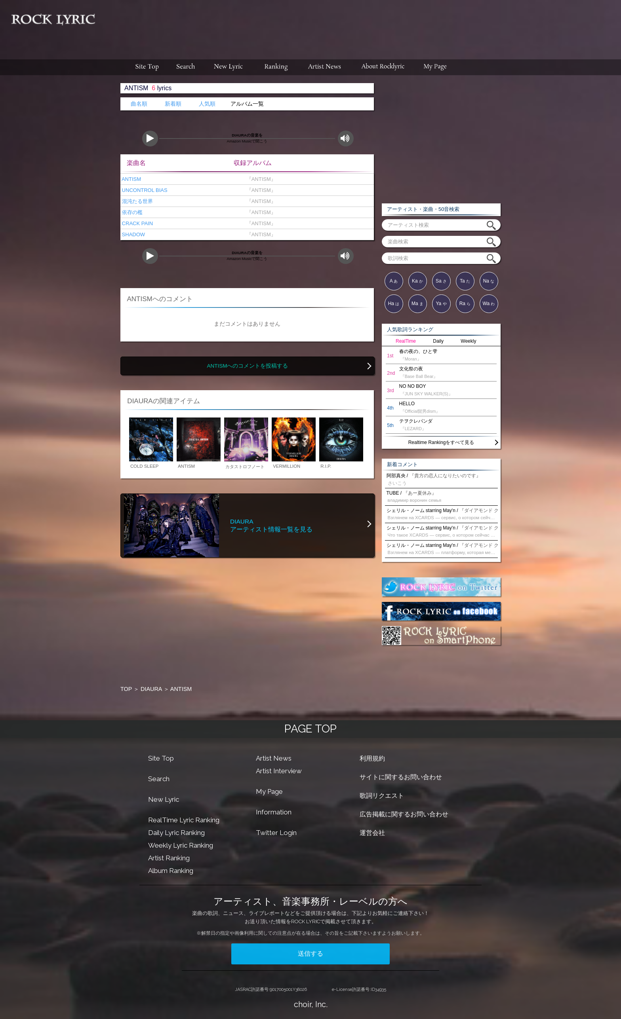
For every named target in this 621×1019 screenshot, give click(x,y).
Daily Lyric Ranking (176, 833)
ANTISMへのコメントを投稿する (247, 366)
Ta (465, 281)
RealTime (406, 341)
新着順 (173, 104)
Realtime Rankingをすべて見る (441, 442)
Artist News (273, 758)
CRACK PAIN (136, 223)
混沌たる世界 (136, 201)
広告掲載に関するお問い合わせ (404, 814)
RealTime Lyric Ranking (183, 820)
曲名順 (139, 104)
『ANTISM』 (259, 179)
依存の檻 (131, 212)
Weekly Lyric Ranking (180, 845)
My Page (269, 791)
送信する (310, 953)
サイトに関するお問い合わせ (401, 777)
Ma (417, 303)
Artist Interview (279, 771)
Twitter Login (276, 833)
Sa (441, 281)
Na (489, 281)
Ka (417, 281)
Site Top (161, 758)
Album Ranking (170, 871)
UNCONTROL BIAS (144, 190)
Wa (489, 303)
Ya (441, 303)
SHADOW (132, 234)
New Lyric (163, 799)
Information (273, 812)
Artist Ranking (169, 858)
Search (159, 779)
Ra (465, 303)
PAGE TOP (310, 728)
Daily (438, 341)
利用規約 (372, 758)
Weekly (468, 341)
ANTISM (130, 179)
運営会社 (372, 833)
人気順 (207, 104)
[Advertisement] (361, 26)
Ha (394, 303)
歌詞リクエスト (382, 795)
